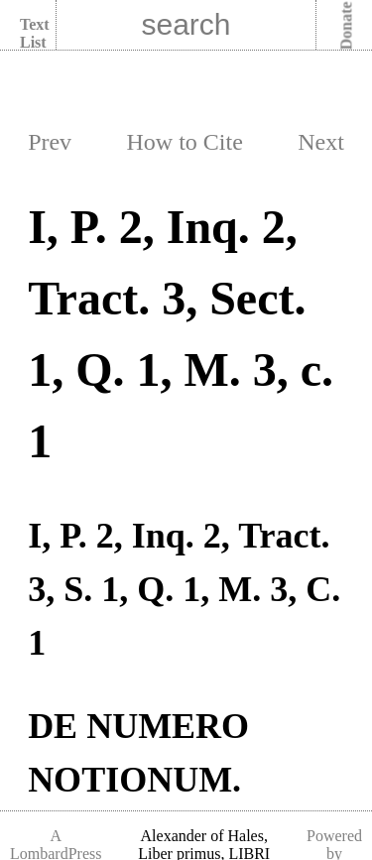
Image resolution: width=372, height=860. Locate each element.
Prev (49, 142)
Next (321, 142)
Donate (346, 26)
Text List (35, 33)
